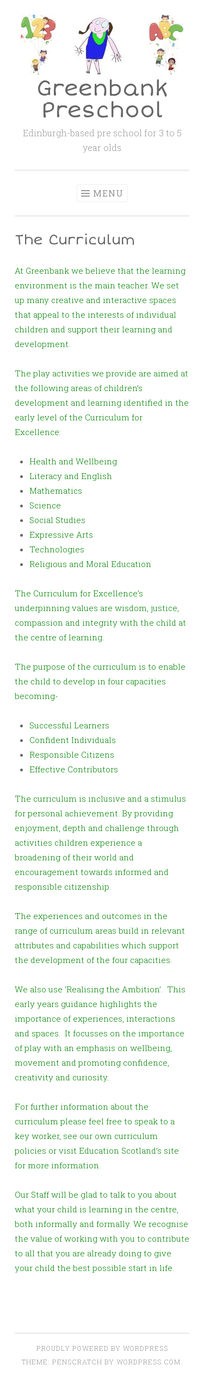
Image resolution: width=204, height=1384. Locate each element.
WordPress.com (148, 1361)
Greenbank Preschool (102, 100)
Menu (108, 193)
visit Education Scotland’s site (119, 1150)
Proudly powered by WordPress (102, 1348)
